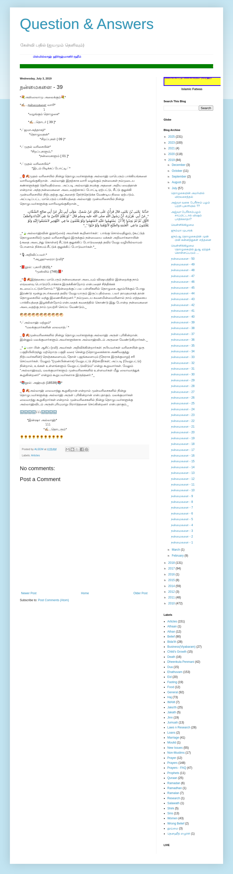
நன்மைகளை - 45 (183, 287)
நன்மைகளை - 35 (183, 345)
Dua (170, 667)
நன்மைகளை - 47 (183, 276)
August (177, 182)
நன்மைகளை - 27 (183, 392)
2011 (172, 597)
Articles (35, 455)
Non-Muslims (176, 752)
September (179, 176)
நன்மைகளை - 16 (183, 455)
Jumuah (172, 722)
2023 (172, 142)
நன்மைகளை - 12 (183, 479)
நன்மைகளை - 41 (183, 310)
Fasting (172, 682)
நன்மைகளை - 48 (183, 270)
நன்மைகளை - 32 (183, 363)
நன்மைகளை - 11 (183, 484)
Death (171, 657)
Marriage (173, 737)
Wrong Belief (175, 823)
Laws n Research (178, 727)
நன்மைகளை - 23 (183, 415)
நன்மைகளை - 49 (183, 264)
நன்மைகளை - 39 (183, 322)
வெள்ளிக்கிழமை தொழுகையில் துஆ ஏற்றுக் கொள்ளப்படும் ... (190, 249)
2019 (172, 160)
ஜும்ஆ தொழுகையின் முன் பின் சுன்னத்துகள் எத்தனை (191, 238)
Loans (171, 732)
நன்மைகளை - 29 (183, 380)
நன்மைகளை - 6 (182, 513)
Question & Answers (87, 24)
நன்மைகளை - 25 (183, 403)
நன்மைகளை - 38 (183, 328)
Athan (171, 631)
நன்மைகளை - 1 (182, 542)
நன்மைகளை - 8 (182, 502)
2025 (172, 136)
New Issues (175, 747)
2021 (172, 148)
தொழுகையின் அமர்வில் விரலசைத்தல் (187, 194)
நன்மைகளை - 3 (182, 531)
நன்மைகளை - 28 (183, 386)
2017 (172, 568)
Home (85, 593)
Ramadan (173, 783)
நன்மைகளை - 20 (183, 432)
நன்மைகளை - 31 (183, 368)
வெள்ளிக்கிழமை (182, 225)
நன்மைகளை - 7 (182, 507)
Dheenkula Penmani (180, 662)
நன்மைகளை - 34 (183, 351)
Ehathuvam (174, 672)
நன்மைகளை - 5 (182, 519)
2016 (172, 574)
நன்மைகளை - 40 (183, 316)
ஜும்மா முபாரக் (182, 230)
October (177, 171)
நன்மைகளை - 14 (183, 467)
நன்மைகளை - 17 (183, 450)
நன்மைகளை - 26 (183, 397)
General (172, 692)
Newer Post (28, 593)
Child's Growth (177, 651)
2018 (172, 563)
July (175, 188)
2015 (172, 580)
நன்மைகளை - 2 (182, 536)
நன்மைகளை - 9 (182, 496)
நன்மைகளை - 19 (183, 438)
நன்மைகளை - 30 (183, 374)
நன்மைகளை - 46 (183, 281)
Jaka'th (172, 707)
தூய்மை (172, 828)
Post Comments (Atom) (53, 600)
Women (172, 818)
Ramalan (173, 793)
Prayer (171, 758)
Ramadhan (174, 788)
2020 (172, 154)
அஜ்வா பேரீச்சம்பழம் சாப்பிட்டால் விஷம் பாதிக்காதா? (186, 215)
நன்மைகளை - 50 (183, 258)
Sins (170, 813)
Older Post (140, 593)
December (179, 165)
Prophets (173, 773)
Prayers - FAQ (176, 768)
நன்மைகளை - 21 (183, 426)
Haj (169, 697)
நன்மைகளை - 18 (183, 444)
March (176, 549)
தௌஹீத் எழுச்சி (178, 833)
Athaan (172, 626)
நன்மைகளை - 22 (183, 421)
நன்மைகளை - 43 (183, 299)
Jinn (170, 717)
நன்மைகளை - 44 (183, 293)
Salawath (173, 803)
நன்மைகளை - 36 (183, 339)
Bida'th (171, 641)
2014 (172, 586)
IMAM (171, 702)
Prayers (172, 763)
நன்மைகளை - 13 (183, 473)
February (178, 555)
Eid (169, 677)
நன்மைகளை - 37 (183, 334)
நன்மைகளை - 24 (183, 409)
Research (173, 798)
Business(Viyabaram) (181, 646)
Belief (171, 636)
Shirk (170, 808)
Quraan (172, 778)
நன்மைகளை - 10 (183, 490)
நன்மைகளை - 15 (183, 461)
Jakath (171, 712)
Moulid (171, 742)
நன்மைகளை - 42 (183, 305)
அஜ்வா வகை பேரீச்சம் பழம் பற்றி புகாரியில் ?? (190, 204)
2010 (172, 603)
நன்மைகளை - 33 (183, 357)
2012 (172, 591)
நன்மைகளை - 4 (182, 525)
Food (170, 687)
